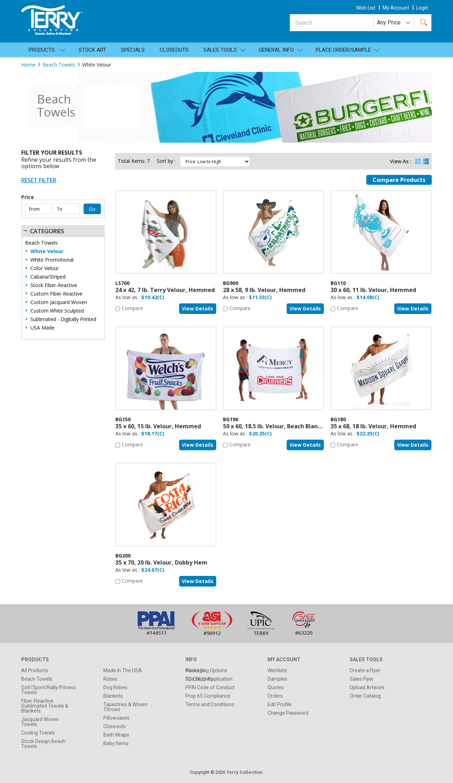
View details (197, 308)
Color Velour (44, 268)
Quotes (276, 687)
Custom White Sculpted (57, 310)
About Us (195, 670)
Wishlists (277, 670)
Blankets (113, 696)
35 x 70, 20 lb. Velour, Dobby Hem (161, 562)
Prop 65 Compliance (207, 696)
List (426, 159)
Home (28, 64)
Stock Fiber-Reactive (53, 285)
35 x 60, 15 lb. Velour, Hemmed (158, 426)
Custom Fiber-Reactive (56, 293)
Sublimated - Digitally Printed (63, 319)
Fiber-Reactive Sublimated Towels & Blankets (44, 706)
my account (396, 8)
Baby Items (115, 743)
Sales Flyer (362, 679)
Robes (110, 679)
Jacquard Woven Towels (40, 721)
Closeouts (174, 50)
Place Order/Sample (343, 50)
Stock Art (92, 50)
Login (422, 8)
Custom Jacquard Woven (58, 302)
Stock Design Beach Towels (43, 743)
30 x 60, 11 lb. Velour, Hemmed (373, 290)
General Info (276, 50)
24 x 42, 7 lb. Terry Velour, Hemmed (165, 290)
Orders (275, 696)
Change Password (288, 713)
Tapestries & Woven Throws (125, 707)
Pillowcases (116, 718)
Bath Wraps (116, 735)
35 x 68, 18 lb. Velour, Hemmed (373, 426)
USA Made (42, 327)
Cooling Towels (38, 733)
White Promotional (52, 259)
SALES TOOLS (220, 50)
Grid (418, 159)
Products (42, 50)
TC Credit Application (209, 679)
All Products (34, 670)
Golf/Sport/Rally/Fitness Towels (48, 690)
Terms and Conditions (209, 704)
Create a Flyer (365, 670)
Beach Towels (58, 64)
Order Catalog (365, 696)
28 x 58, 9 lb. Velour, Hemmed (264, 290)
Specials (133, 50)
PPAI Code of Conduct (210, 687)
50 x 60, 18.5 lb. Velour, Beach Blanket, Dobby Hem (293, 426)
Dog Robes (115, 687)
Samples (277, 679)
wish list (365, 8)
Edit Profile (280, 704)
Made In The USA (122, 670)
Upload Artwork (367, 687)
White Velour (46, 251)
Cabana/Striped (47, 276)
